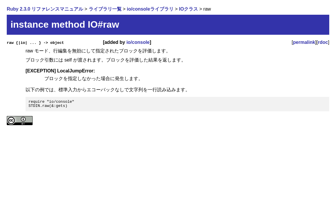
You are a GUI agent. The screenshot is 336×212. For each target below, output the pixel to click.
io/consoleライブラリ (150, 8)
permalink (304, 42)
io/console (137, 42)
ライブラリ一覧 (105, 8)
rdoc (323, 42)
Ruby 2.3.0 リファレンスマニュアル (45, 8)
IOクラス (188, 8)
